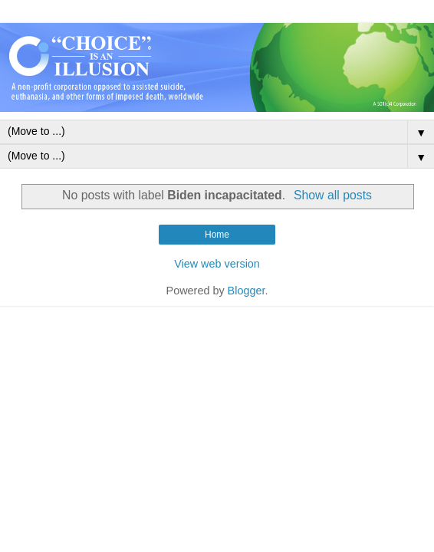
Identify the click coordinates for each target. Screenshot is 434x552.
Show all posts (333, 195)
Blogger (246, 290)
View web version (217, 264)
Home (217, 234)
